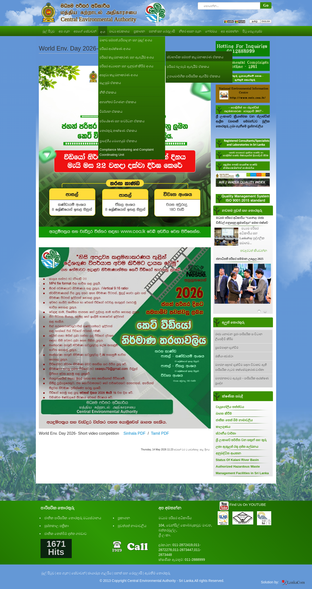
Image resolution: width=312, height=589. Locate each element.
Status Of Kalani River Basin (237, 460)
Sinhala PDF (134, 433)
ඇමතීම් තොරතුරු (157, 573)
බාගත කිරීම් (224, 413)
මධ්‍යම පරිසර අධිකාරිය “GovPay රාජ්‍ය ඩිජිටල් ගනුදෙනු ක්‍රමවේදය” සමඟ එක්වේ (242, 220)
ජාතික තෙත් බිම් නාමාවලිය (234, 420)
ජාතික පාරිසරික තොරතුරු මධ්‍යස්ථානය (72, 518)
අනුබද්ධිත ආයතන (228, 453)
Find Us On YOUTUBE (247, 505)
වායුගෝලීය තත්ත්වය (230, 407)
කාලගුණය (223, 427)
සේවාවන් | (79, 573)
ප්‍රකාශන (124, 518)
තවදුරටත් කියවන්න (253, 250)
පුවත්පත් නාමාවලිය (132, 526)
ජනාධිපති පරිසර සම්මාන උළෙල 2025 (239, 259)
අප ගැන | (63, 573)
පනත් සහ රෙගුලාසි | (129, 573)
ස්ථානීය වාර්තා (226, 433)
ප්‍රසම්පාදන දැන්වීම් (227, 347)
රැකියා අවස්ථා (224, 356)
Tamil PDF (160, 433)
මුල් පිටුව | (48, 573)
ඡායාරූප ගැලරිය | (100, 573)
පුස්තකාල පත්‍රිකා (56, 526)
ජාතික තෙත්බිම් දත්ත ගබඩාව (65, 534)
